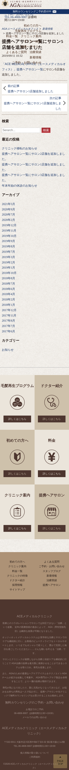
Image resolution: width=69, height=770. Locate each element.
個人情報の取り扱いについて (34, 753)
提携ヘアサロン (31, 46)
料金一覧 (12, 36)
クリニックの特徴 (17, 575)
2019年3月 (8, 257)
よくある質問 (51, 561)
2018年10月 (9, 272)
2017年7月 (8, 326)
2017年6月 (8, 331)
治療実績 (35, 52)
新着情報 (35, 57)
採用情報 (17, 584)
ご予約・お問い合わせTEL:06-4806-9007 (19, 16)
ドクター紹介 (32, 41)
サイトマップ (17, 589)
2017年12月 (9, 310)
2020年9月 (8, 209)
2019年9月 (8, 241)
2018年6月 (8, 288)
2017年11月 (9, 315)
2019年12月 (9, 225)
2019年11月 (9, 230)
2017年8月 (8, 320)
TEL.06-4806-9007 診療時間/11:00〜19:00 (34, 746)
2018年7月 (8, 283)
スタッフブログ (52, 571)
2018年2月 (8, 299)
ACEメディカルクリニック (34, 616)
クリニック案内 (31, 36)
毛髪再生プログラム (28, 30)
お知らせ (8, 349)
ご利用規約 (34, 757)
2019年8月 (8, 246)
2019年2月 (8, 262)
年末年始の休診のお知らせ (19, 185)
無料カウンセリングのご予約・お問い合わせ (34, 702)
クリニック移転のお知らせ (19, 148)
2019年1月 (8, 267)
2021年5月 (8, 204)
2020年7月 (8, 214)
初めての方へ (32, 25)
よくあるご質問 (16, 52)
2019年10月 (9, 235)
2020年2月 (8, 219)
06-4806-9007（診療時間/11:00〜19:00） (34, 713)
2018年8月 (8, 278)
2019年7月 (8, 251)
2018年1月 (8, 304)
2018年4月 (8, 294)
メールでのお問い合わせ (34, 717)
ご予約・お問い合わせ (26, 62)
